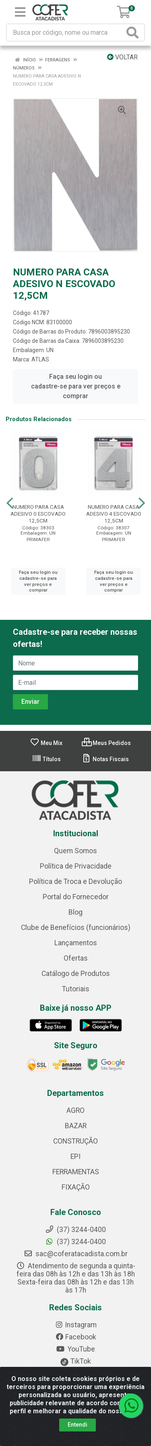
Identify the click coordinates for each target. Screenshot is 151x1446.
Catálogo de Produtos (75, 974)
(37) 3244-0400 (75, 1242)
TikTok (75, 1361)
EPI (75, 1156)
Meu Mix (46, 743)
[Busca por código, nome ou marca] (65, 32)
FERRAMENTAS (75, 1172)
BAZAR (76, 1126)
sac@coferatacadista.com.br (76, 1254)
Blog (75, 912)
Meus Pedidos (106, 743)
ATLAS (40, 359)
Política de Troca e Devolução (75, 881)
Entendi (77, 1424)
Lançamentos (75, 943)
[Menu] (20, 12)
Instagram (76, 1325)
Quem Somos (75, 851)
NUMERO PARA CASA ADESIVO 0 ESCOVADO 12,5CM (38, 514)
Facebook (75, 1337)
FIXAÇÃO (76, 1187)
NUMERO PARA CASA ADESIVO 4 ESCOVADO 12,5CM (113, 514)
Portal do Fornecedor (76, 897)
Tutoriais (75, 989)
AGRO (75, 1110)
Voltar (122, 57)
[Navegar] (10, 503)
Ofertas (76, 958)
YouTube (75, 1349)
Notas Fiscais (105, 759)
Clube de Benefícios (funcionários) (75, 927)
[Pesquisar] (134, 32)
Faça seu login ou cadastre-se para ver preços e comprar (75, 386)
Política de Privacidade (76, 866)
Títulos (46, 759)
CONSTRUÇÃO (75, 1141)
